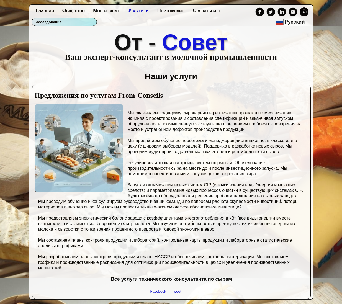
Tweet (176, 291)
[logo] (171, 45)
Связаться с (206, 10)
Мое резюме (106, 10)
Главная (45, 10)
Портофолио (171, 10)
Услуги (138, 10)
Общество (73, 10)
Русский (291, 22)
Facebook (158, 291)
